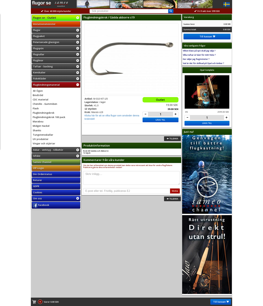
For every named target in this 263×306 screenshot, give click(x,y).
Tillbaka (172, 138)
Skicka (175, 190)
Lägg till (160, 119)
